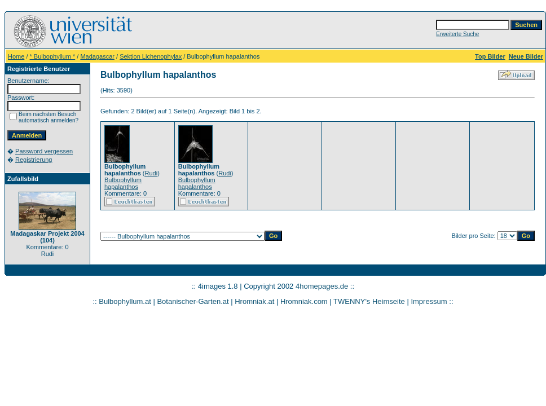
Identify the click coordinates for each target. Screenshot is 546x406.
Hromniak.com (304, 301)
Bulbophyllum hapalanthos (123, 183)
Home (16, 56)
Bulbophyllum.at (125, 301)
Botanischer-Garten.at (192, 301)
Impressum (429, 301)
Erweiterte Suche (457, 34)
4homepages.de (322, 286)
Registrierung (33, 159)
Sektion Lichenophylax (151, 56)
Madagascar (97, 56)
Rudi (151, 173)
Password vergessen (44, 151)
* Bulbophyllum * (53, 56)
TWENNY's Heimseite (369, 301)
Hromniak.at (254, 301)
